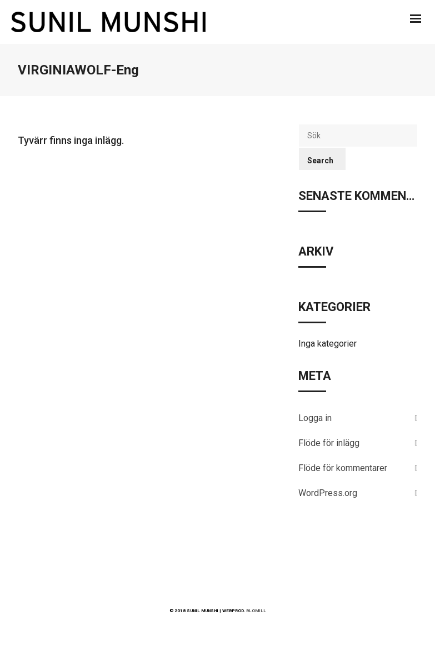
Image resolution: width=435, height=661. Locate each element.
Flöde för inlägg (328, 443)
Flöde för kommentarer (342, 468)
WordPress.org (327, 493)
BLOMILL (256, 610)
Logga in (315, 418)
